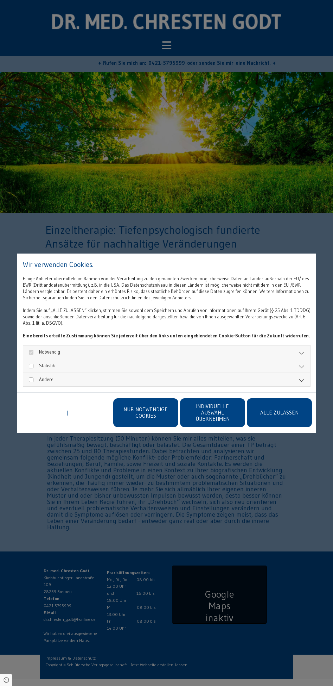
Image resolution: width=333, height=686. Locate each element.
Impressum (81, 413)
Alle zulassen (279, 412)
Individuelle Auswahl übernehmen (213, 412)
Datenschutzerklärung (43, 413)
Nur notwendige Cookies (145, 412)
